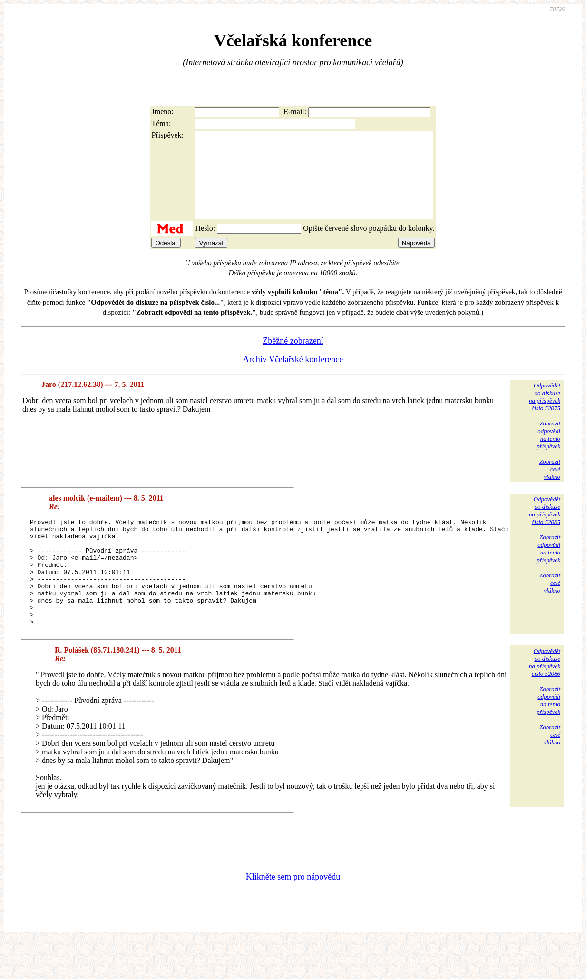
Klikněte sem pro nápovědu (293, 915)
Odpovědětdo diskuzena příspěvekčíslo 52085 (544, 528)
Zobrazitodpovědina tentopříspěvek (548, 452)
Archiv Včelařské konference (293, 376)
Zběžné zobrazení (293, 358)
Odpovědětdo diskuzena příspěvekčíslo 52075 (544, 414)
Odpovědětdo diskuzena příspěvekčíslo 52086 (544, 701)
